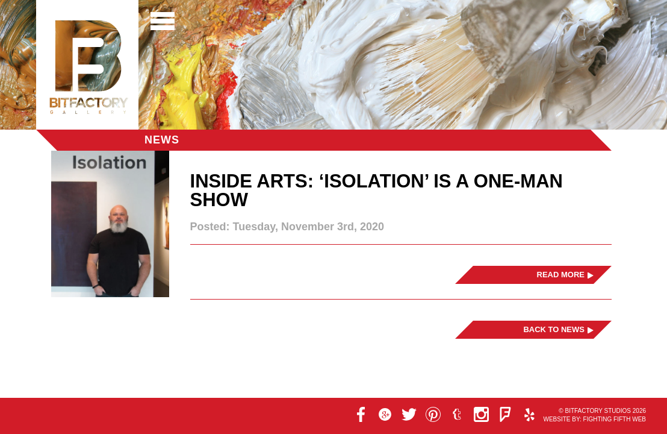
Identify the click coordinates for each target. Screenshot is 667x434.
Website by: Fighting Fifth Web (594, 419)
